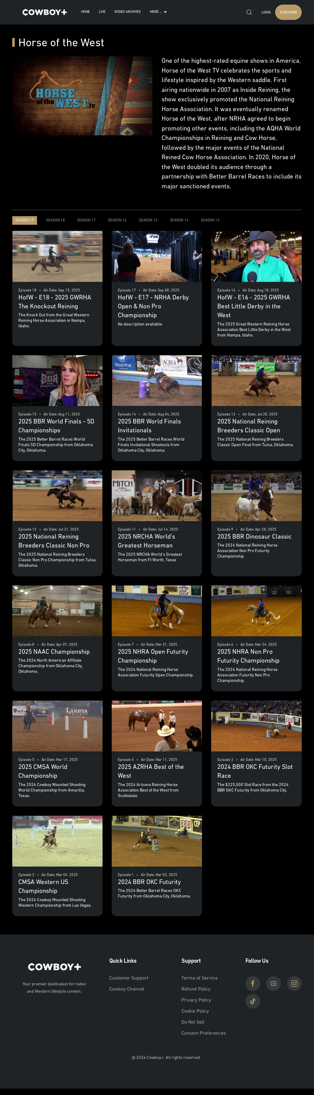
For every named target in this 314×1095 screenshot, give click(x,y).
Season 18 (55, 220)
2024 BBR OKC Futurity (149, 882)
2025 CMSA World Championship (42, 771)
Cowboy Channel (126, 989)
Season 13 (210, 220)
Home (85, 12)
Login (266, 12)
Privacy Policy (196, 1000)
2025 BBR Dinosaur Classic (254, 537)
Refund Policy (196, 989)
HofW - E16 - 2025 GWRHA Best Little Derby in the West (253, 307)
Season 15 (148, 220)
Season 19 (24, 220)
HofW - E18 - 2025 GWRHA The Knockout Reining (54, 302)
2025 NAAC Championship (54, 652)
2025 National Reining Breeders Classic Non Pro (53, 541)
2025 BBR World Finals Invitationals (149, 426)
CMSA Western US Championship (43, 886)
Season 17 (86, 220)
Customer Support (128, 978)
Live (102, 12)
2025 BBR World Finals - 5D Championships (56, 426)
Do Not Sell (192, 1022)
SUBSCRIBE (288, 12)
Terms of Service (199, 978)
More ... (159, 12)
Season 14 (179, 220)
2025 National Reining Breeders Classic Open (248, 426)
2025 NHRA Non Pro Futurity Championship (248, 656)
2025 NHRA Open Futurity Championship (153, 656)
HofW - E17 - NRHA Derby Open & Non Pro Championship (153, 307)
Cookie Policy (195, 1011)
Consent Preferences (203, 1033)
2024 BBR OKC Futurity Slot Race (255, 771)
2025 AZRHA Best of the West (151, 771)
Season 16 (117, 220)
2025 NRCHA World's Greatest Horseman (146, 541)
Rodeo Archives (127, 12)
